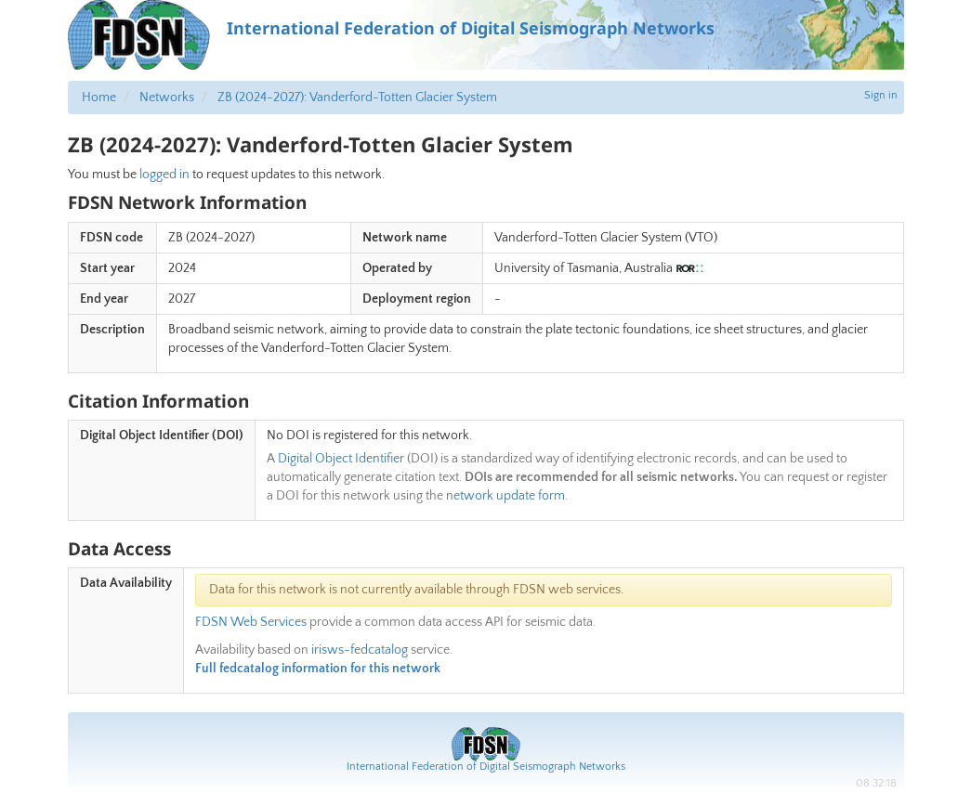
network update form (505, 495)
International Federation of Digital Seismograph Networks (486, 766)
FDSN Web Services (251, 622)
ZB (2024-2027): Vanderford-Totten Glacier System (357, 97)
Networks (166, 97)
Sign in (881, 95)
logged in (164, 174)
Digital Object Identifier (341, 458)
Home (99, 97)
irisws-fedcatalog (359, 650)
